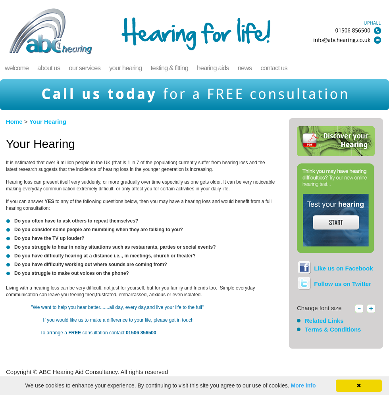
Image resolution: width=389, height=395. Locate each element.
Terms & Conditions (333, 329)
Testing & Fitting (169, 68)
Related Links (324, 320)
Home (14, 121)
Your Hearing (125, 68)
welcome (17, 68)
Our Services (84, 68)
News (245, 68)
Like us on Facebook (342, 268)
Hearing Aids (213, 68)
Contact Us (273, 68)
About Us (48, 68)
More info (303, 385)
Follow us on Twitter (341, 283)
